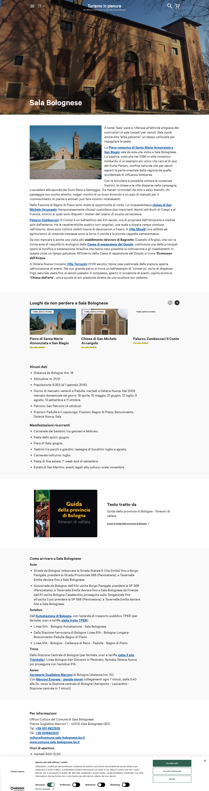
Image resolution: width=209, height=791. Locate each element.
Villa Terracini (77, 264)
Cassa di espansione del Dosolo (110, 244)
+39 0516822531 (47, 733)
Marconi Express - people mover (59, 679)
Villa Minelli (137, 229)
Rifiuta (172, 776)
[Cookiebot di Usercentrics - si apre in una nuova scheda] (17, 786)
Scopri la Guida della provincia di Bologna (127, 523)
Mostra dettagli (42, 786)
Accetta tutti (172, 760)
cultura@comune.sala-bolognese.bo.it (57, 737)
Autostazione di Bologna (53, 616)
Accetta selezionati (172, 768)
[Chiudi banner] (205, 758)
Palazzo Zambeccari (44, 220)
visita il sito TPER (74, 620)
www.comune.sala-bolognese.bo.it (55, 742)
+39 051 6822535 (47, 728)
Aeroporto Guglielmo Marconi (51, 674)
